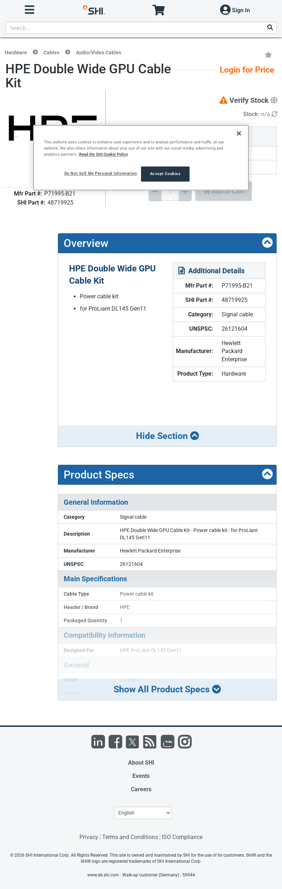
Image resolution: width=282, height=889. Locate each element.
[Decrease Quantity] (155, 191)
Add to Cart (223, 191)
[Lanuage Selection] (143, 813)
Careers (141, 789)
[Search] (270, 28)
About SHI (141, 762)
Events (141, 776)
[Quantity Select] (170, 191)
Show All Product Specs (167, 689)
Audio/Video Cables (98, 52)
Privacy (88, 837)
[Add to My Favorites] (268, 54)
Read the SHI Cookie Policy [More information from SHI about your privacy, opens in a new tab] (103, 154)
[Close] (239, 133)
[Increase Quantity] (185, 191)
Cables (51, 52)
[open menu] (29, 10)
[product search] (141, 28)
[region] (141, 158)
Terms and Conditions (130, 837)
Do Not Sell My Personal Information (100, 173)
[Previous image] (14, 137)
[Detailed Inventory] (260, 114)
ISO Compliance (182, 837)
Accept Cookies (165, 173)
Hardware (16, 52)
